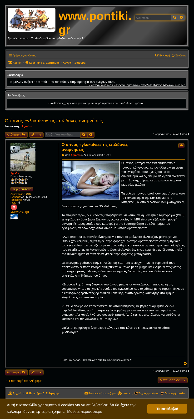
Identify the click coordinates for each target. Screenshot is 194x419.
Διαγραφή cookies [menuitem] (174, 393)
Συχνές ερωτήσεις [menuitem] (149, 393)
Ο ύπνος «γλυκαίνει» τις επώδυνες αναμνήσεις (54, 120)
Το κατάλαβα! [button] (167, 409)
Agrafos (27, 126)
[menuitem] (178, 55)
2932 (28, 194)
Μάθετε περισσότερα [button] (84, 411)
